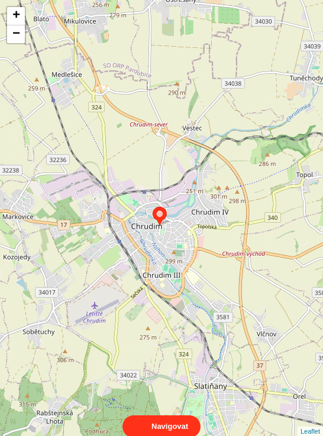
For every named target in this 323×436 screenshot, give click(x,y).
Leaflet (310, 420)
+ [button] (16, 16)
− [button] (16, 34)
